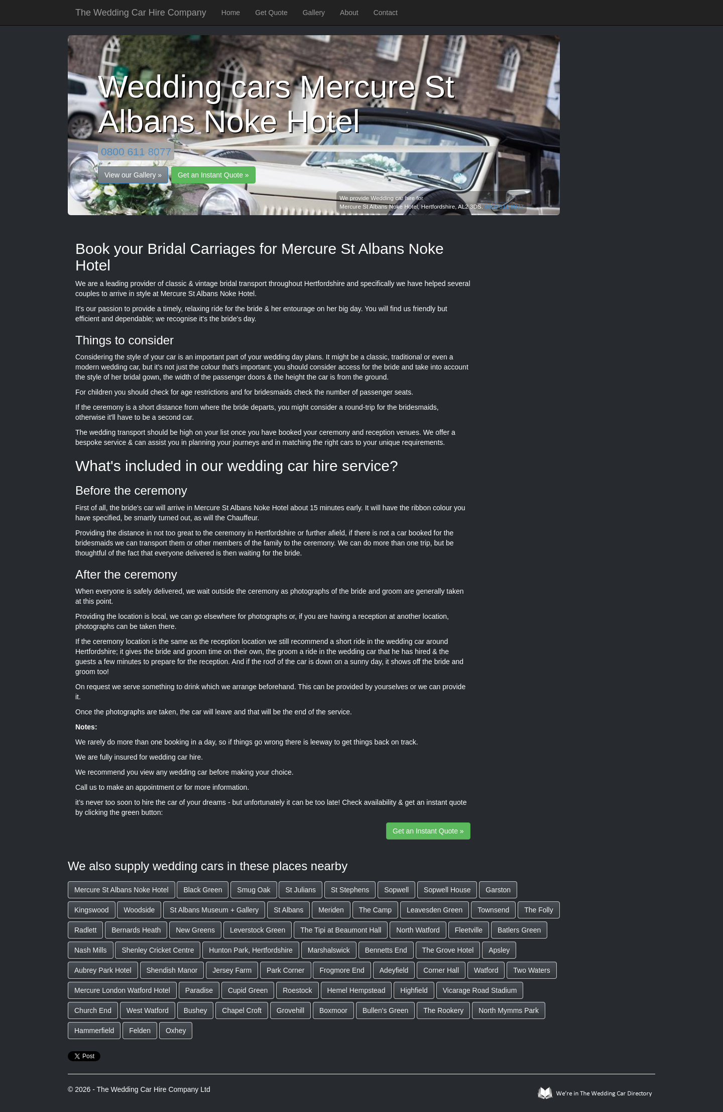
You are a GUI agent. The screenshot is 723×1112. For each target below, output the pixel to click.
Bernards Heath (136, 930)
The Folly (538, 910)
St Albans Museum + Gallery (214, 910)
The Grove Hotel (448, 950)
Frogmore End (341, 970)
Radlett (85, 930)
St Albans (288, 910)
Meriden (331, 910)
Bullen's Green (385, 1010)
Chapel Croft (242, 1010)
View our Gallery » (133, 175)
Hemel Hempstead (356, 990)
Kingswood (91, 910)
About (349, 13)
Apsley (499, 950)
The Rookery (443, 1010)
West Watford (148, 1010)
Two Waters (531, 970)
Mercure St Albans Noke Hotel (121, 890)
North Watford (418, 930)
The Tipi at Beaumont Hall (340, 930)
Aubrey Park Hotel (103, 970)
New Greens (195, 930)
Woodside (139, 910)
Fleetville (469, 930)
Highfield (413, 990)
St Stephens (350, 890)
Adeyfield (394, 970)
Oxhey (176, 1031)
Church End (92, 1010)
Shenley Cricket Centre (158, 950)
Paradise (199, 990)
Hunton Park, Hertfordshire (251, 950)
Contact (386, 13)
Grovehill (290, 1010)
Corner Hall (441, 970)
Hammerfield (94, 1031)
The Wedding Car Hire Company (140, 13)
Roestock (297, 990)
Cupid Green (248, 990)
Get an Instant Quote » (213, 175)
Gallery (314, 13)
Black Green (202, 890)
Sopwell (396, 890)
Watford (486, 970)
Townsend (493, 910)
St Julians (300, 890)
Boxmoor (333, 1010)
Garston (498, 890)
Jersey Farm (232, 970)
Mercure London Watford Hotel (122, 990)
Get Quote (271, 13)
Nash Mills (90, 950)
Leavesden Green (434, 910)
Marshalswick (329, 950)
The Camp (375, 910)
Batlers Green (519, 930)
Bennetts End (386, 950)
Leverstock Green (258, 930)
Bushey (195, 1010)
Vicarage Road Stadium (480, 990)
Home (230, 13)
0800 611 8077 (136, 151)
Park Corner (285, 970)
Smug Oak (253, 890)
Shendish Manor (172, 970)
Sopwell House (447, 890)
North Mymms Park (508, 1010)
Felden (140, 1031)
